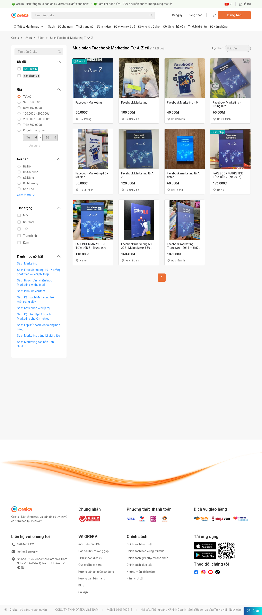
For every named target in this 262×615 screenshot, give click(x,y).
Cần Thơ (26, 189)
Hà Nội (25, 166)
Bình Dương (28, 183)
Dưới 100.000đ (30, 107)
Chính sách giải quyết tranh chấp (147, 558)
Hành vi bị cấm (136, 578)
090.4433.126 (26, 544)
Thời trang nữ (85, 26)
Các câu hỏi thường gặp (93, 551)
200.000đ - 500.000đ (34, 119)
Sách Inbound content (29, 291)
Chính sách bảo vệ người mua (145, 551)
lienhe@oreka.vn (27, 551)
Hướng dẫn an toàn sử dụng (96, 571)
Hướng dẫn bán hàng (91, 578)
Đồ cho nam (65, 26)
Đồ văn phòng (219, 26)
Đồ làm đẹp (104, 26)
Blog (81, 585)
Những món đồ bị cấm (141, 571)
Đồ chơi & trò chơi (149, 26)
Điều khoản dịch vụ (90, 558)
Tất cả (25, 96)
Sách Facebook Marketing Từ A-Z (71, 37)
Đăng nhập (195, 15)
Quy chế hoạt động (90, 564)
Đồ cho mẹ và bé (124, 26)
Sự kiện (83, 592)
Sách (51, 26)
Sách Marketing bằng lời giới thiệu (36, 335)
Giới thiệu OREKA (89, 544)
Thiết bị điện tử (197, 26)
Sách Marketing (25, 263)
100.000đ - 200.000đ (34, 113)
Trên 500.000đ (30, 124)
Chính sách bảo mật (139, 544)
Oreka (15, 37)
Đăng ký (177, 15)
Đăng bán (234, 15)
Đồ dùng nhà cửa (174, 26)
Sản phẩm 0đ (29, 102)
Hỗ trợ (245, 4)
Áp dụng (32, 145)
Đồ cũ (28, 37)
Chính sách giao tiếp (139, 564)
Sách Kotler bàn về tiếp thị (31, 308)
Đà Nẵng (26, 177)
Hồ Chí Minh (28, 172)
